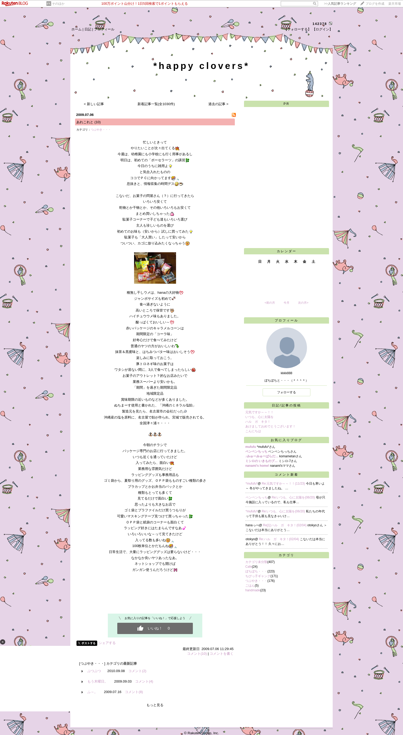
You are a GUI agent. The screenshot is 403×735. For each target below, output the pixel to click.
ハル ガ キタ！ (258, 421)
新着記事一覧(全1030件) (156, 104)
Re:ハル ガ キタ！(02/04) (279, 539)
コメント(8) (134, 692)
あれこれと (84, 122)
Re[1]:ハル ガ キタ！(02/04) (285, 525)
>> (340, 4)
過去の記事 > (218, 104)
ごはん (250, 585)
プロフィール (104, 29)
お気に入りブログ (286, 440)
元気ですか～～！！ (259, 412)
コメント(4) (144, 681)
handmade (252, 590)
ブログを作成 (374, 4)
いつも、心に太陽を (259, 417)
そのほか (58, 4)
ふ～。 (92, 692)
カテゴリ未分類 (256, 562)
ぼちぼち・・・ (256, 571)
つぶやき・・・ (101, 129)
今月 (286, 302)
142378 (319, 24)
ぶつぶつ (94, 671)
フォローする (286, 392)
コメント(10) (197, 654)
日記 (87, 29)
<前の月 (269, 302)
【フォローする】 (297, 29)
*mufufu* (252, 483)
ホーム (76, 29)
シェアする (107, 643)
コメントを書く (222, 654)
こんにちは (253, 431)
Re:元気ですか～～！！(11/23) (284, 483)
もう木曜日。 (97, 681)
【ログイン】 (322, 29)
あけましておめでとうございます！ (270, 426)
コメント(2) (137, 671)
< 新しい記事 (94, 104)
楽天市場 (394, 4)
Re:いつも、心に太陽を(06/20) (294, 497)
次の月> (303, 302)
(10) (97, 122)
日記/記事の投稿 (286, 405)
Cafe (248, 566)
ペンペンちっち (257, 497)
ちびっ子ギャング (258, 576)
